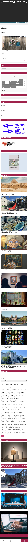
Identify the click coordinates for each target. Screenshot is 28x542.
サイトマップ (3, 110)
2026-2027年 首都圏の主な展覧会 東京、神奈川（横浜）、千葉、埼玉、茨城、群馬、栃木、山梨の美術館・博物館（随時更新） (13, 367)
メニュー (17, 541)
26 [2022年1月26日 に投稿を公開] (10, 87)
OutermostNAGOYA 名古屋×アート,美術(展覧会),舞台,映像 (14, 2)
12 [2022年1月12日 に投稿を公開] (10, 83)
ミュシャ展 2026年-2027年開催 (6, 347)
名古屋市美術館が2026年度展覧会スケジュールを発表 (9, 213)
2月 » (4, 90)
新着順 (2, 32)
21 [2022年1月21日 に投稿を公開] (17, 85)
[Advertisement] (14, 13)
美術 (25, 36)
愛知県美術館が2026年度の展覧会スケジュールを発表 (9, 232)
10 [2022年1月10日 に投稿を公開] (3, 83)
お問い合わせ (3, 105)
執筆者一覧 (2, 115)
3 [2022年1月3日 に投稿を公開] (3, 81)
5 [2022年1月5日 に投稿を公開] (10, 81)
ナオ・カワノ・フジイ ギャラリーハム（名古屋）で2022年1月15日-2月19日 (14, 53)
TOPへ (24, 541)
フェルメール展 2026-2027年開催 (6, 328)
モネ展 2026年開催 (4, 309)
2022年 (6, 24)
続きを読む (23, 60)
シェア (10, 541)
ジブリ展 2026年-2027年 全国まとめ (7, 251)
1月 (9, 24)
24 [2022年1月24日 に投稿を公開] (3, 87)
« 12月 (3, 90)
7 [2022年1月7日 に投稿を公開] (17, 81)
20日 (11, 24)
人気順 (4, 32)
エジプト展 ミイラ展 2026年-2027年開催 (7, 194)
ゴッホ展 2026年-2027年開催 (5, 290)
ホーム (3, 541)
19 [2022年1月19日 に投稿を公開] (10, 85)
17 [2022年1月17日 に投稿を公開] (3, 85)
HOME (3, 24)
